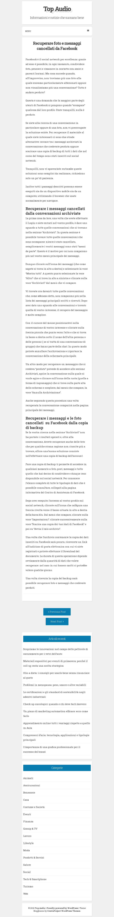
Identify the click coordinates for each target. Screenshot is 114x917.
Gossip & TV (30, 828)
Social (27, 872)
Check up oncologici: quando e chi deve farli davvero (54, 704)
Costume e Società (34, 807)
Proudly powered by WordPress (62, 908)
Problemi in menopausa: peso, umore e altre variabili (54, 684)
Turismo (28, 886)
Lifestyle (28, 843)
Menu (57, 31)
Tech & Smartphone (34, 879)
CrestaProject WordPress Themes (63, 911)
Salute (27, 864)
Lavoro (27, 835)
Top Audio (57, 9)
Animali (28, 778)
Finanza (28, 821)
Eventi (27, 814)
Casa (26, 799)
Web (25, 893)
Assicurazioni (31, 785)
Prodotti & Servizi (33, 857)
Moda (26, 850)
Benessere (29, 792)
